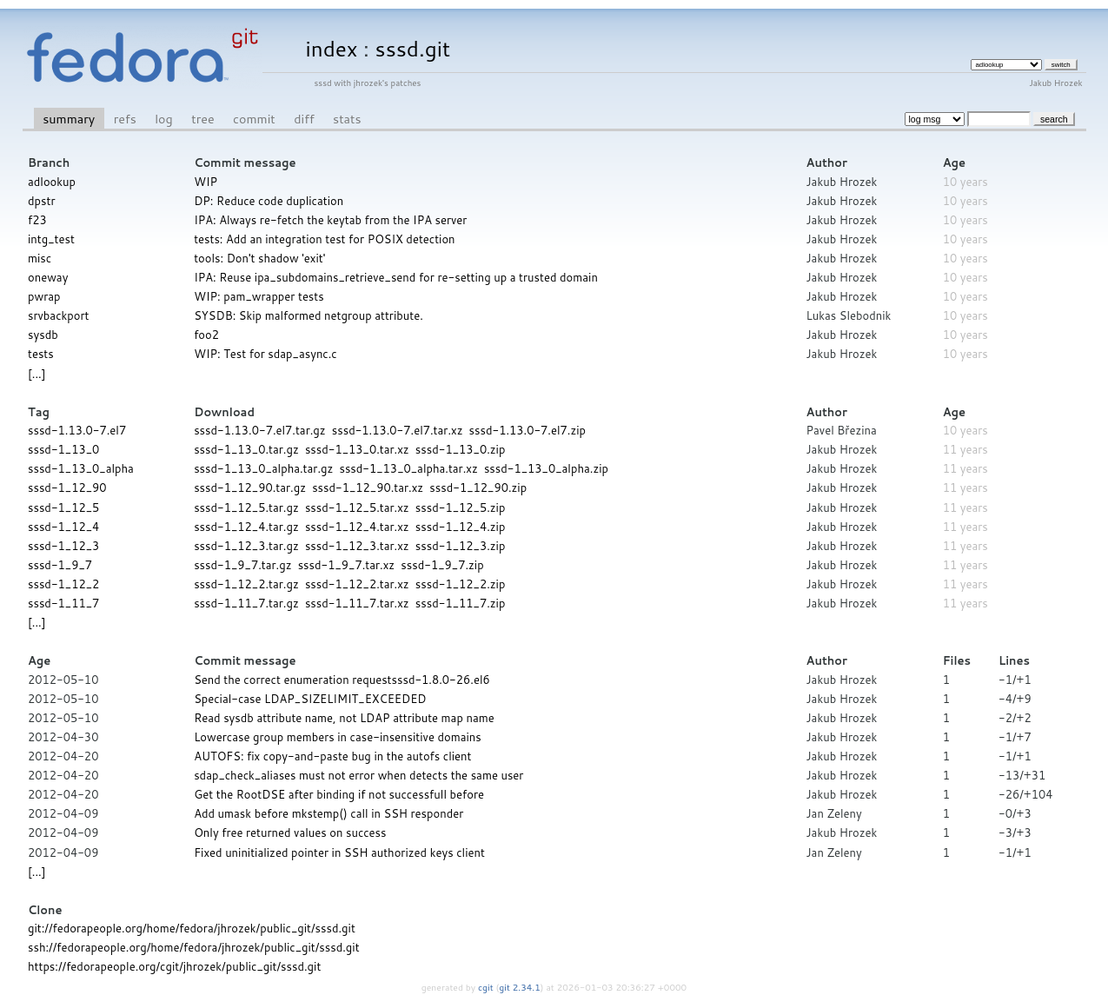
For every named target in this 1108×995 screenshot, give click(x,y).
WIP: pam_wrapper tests (259, 296)
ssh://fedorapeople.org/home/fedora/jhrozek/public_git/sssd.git (194, 947)
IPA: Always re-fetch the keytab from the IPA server (330, 220)
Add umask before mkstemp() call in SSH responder (328, 813)
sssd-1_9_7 (60, 565)
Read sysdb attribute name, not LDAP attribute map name (344, 718)
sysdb (43, 334)
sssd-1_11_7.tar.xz (357, 603)
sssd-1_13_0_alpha (81, 468)
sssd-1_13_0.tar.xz (357, 449)
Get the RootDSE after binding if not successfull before (339, 794)
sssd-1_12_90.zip (478, 487)
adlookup (52, 181)
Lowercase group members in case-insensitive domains (337, 737)
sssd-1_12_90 (67, 487)
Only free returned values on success (290, 832)
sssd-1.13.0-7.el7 (77, 430)
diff (304, 118)
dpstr (41, 201)
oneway (48, 277)
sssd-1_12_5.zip (460, 507)
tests (41, 354)
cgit (486, 987)
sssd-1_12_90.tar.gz (250, 487)
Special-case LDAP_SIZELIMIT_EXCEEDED (310, 698)
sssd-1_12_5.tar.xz (357, 507)
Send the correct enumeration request (292, 679)
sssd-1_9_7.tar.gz (242, 565)
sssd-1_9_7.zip (442, 565)
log (164, 118)
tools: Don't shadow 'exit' (259, 258)
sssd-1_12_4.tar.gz (246, 526)
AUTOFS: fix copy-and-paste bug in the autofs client (332, 756)
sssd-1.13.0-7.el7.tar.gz (260, 430)
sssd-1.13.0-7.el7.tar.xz (397, 430)
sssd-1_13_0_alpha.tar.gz (263, 468)
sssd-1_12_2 (63, 584)
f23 (37, 220)
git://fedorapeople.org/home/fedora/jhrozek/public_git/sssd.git (191, 928)
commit (254, 118)
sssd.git (413, 48)
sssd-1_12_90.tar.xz (367, 487)
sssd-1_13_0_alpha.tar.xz (408, 468)
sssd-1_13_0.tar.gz (246, 449)
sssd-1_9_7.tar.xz (346, 565)
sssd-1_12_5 (63, 507)
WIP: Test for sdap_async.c (265, 354)
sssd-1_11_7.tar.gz (246, 603)
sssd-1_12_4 (63, 526)
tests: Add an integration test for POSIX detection (324, 239)
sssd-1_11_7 (63, 603)
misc (39, 258)
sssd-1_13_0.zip (460, 449)
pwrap (44, 296)
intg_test (51, 239)
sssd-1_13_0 (63, 449)
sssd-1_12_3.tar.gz (246, 546)
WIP (205, 181)
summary (69, 118)
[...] (36, 373)
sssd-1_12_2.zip (460, 584)
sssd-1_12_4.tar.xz (357, 526)
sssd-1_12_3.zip (460, 546)
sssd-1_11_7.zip (460, 603)
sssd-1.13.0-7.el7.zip (527, 430)
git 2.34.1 (520, 987)
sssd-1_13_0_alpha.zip (546, 468)
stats (347, 118)
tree (202, 118)
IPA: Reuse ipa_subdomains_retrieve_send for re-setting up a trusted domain (396, 277)
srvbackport (58, 315)
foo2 (206, 334)
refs (125, 118)
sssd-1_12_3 (63, 546)
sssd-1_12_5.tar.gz (246, 507)
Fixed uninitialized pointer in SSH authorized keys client (339, 852)
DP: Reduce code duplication (268, 201)
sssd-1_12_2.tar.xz (357, 584)
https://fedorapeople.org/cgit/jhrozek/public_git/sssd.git (174, 966)
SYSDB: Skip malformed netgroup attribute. (308, 315)
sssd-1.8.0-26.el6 (441, 679)
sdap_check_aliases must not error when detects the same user (358, 775)
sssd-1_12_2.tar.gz (246, 584)
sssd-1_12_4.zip (460, 526)
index (332, 48)
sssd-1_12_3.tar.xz (357, 546)
